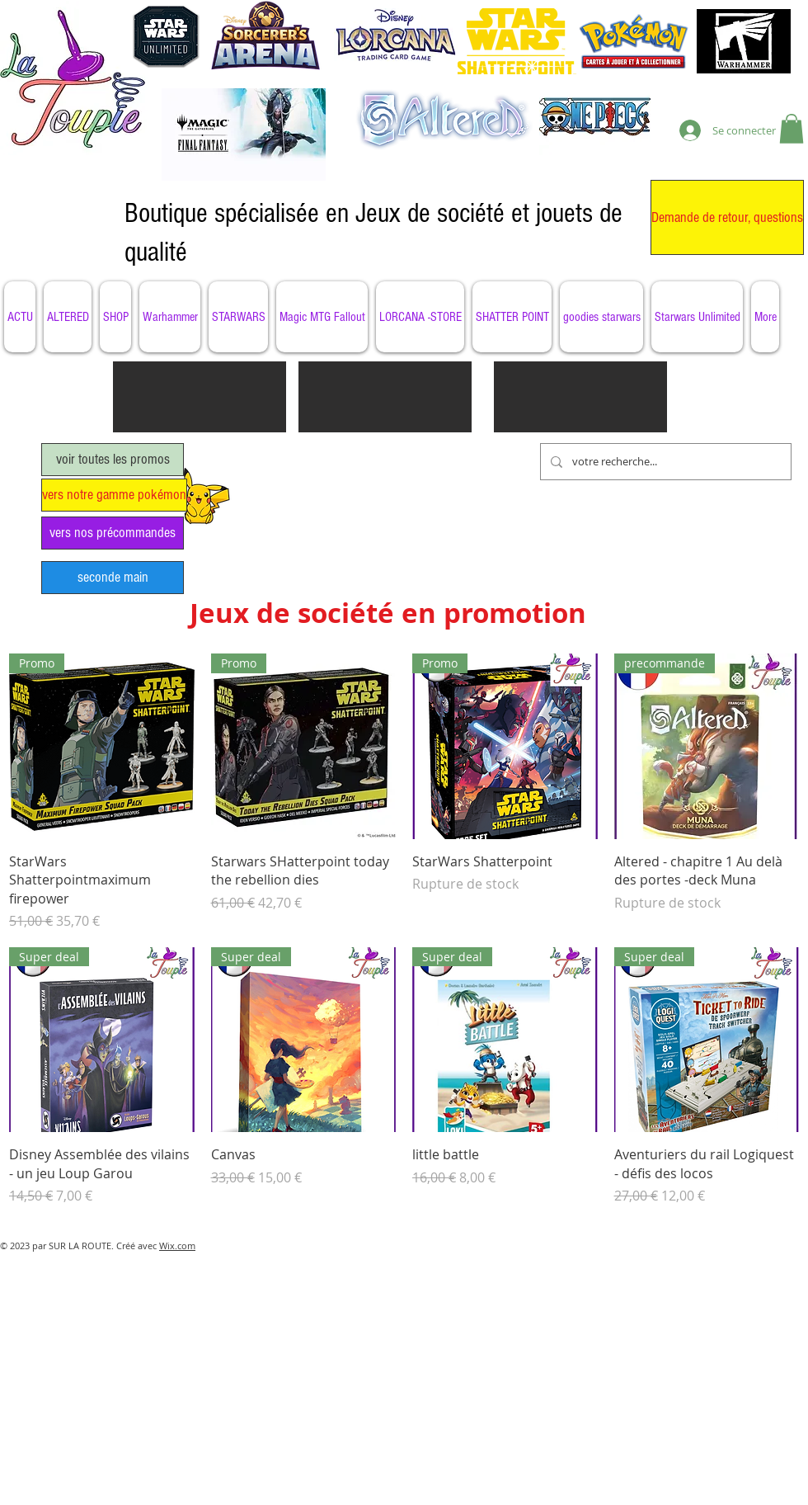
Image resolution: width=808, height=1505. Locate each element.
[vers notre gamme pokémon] (114, 495)
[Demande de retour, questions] (727, 217)
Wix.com (177, 1245)
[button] (791, 129)
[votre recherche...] (664, 461)
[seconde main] (112, 577)
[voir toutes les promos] (112, 459)
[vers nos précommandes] (112, 533)
